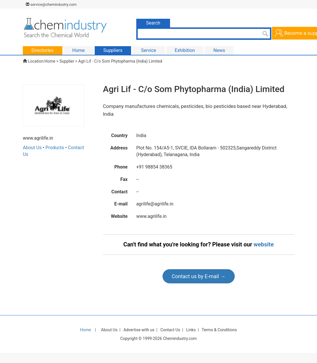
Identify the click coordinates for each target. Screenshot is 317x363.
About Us (32, 147)
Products (55, 147)
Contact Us (170, 330)
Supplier (66, 61)
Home (49, 61)
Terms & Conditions (219, 330)
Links (191, 330)
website (263, 244)
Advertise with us (139, 330)
